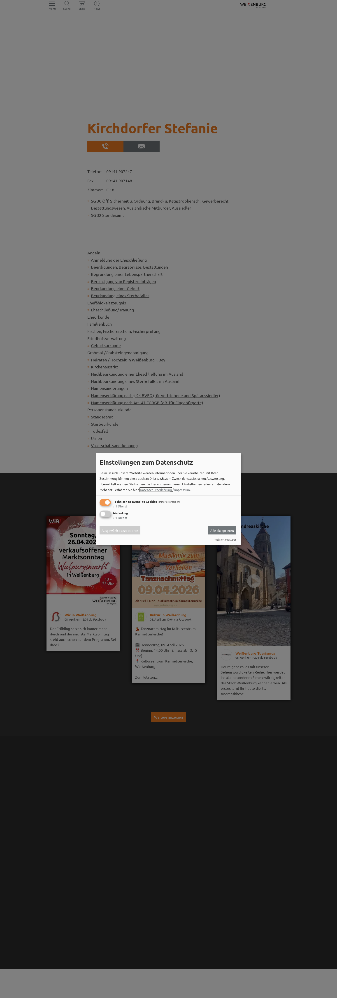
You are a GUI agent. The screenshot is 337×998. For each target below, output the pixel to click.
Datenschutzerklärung (156, 490)
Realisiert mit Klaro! (225, 539)
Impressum (182, 490)
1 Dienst (120, 506)
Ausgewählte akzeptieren (120, 530)
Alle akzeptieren (222, 530)
